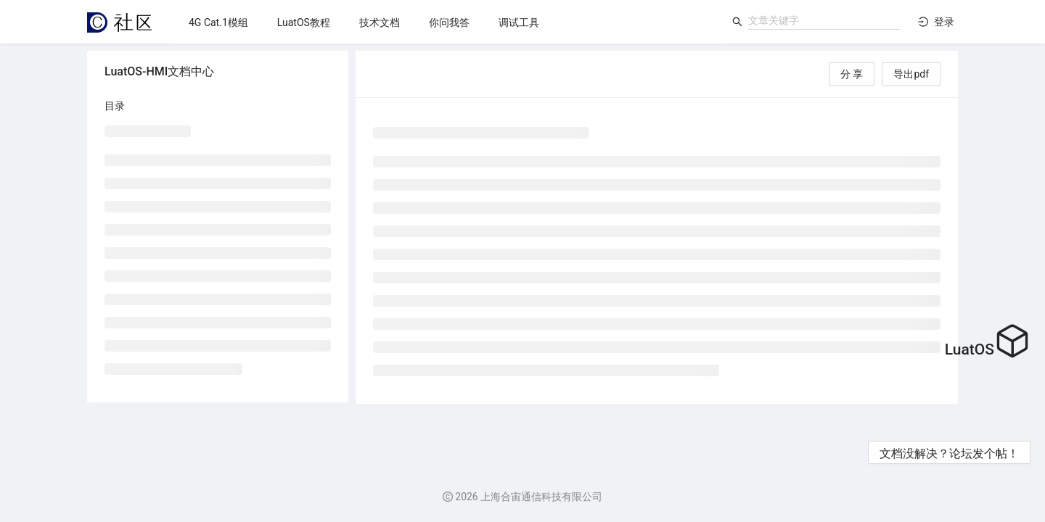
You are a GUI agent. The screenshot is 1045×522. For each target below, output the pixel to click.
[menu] (449, 22)
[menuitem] (218, 22)
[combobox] (824, 20)
